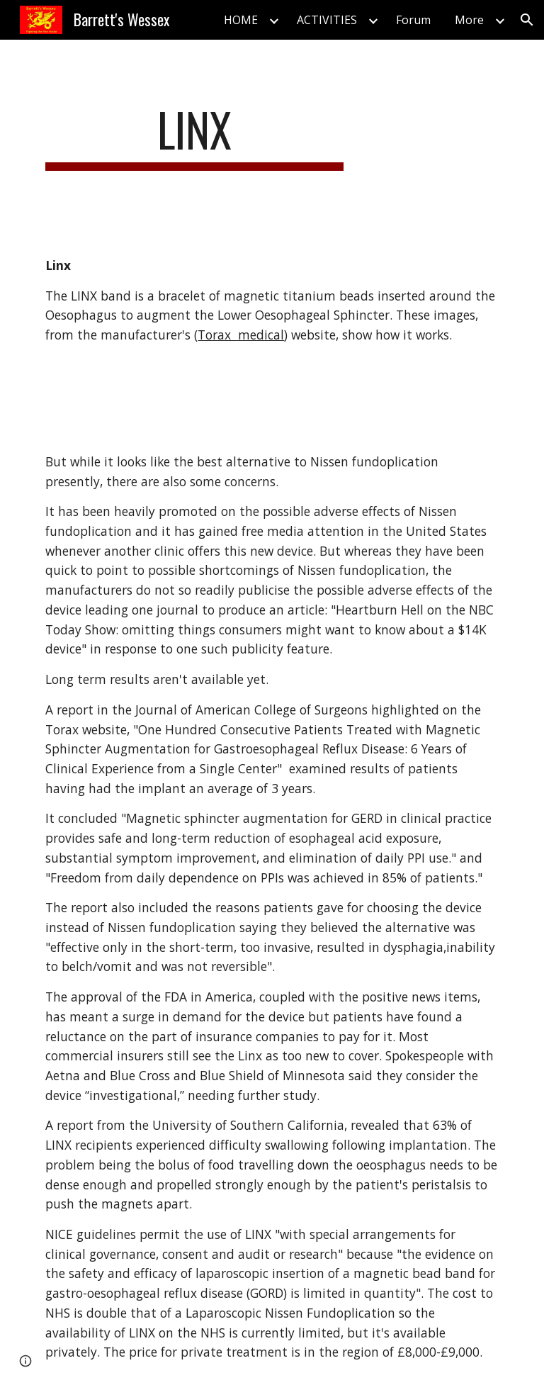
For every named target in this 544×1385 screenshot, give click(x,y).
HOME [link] (241, 20)
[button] (527, 20)
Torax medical (241, 334)
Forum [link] (413, 20)
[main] (194, 136)
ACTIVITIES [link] (327, 20)
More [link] (469, 20)
